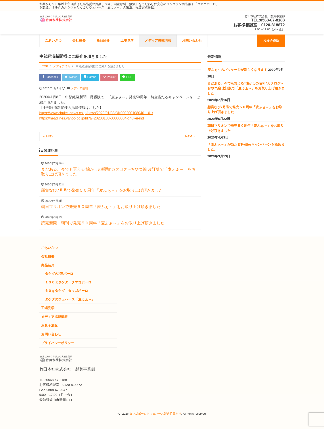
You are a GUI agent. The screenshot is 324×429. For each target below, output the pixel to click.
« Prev (48, 136)
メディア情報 (79, 88)
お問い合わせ (192, 40)
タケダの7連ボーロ (59, 274)
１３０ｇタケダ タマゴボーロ (68, 282)
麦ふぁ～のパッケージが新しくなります (237, 69)
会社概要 (79, 40)
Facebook (50, 77)
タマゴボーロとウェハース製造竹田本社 (155, 414)
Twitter (72, 77)
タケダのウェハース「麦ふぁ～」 (70, 299)
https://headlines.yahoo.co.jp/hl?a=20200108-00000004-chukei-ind (91, 118)
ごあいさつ (53, 40)
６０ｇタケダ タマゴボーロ (66, 291)
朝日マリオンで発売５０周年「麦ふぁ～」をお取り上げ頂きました (245, 128)
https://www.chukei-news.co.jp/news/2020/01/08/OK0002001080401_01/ (96, 113)
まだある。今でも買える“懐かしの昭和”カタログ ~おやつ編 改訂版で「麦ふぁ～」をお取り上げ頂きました (246, 88)
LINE (130, 77)
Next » (190, 136)
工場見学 (127, 40)
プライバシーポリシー (57, 343)
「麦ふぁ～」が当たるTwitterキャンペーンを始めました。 (245, 146)
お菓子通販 (271, 40)
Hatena (91, 77)
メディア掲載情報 (158, 40)
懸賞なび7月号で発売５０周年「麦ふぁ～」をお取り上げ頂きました (244, 109)
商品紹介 (103, 40)
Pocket (111, 77)
